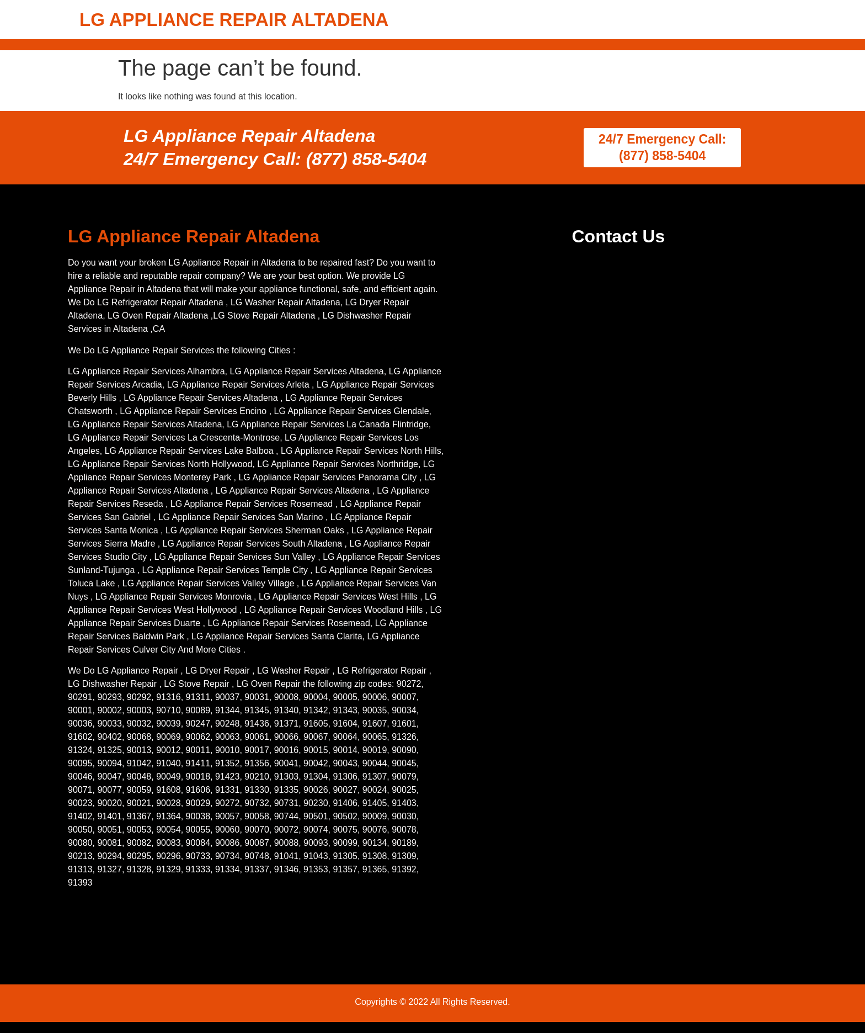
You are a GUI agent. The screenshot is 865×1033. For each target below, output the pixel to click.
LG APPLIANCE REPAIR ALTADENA (233, 19)
